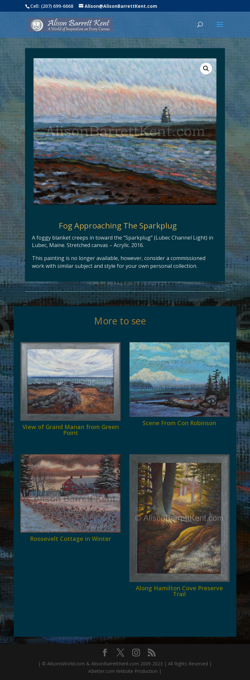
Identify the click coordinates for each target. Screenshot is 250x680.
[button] (206, 68)
